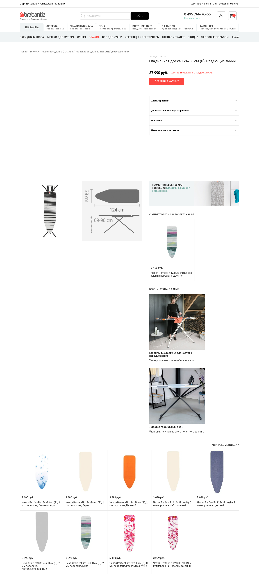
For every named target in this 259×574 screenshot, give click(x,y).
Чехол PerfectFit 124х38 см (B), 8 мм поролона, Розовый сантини (129, 564)
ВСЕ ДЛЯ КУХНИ (112, 37)
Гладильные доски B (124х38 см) (58, 51)
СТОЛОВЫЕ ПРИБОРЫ (215, 37)
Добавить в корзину (167, 81)
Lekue (235, 37)
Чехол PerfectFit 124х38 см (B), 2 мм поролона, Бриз (85, 564)
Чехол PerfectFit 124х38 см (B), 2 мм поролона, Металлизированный (41, 566)
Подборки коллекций (54, 4)
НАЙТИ (139, 16)
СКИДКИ (193, 37)
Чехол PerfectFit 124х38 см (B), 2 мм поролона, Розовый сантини (172, 564)
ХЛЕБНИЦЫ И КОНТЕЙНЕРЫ (142, 37)
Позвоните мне (192, 18)
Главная (24, 51)
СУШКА (81, 37)
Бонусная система (228, 4)
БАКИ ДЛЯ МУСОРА (32, 37)
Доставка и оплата (201, 4)
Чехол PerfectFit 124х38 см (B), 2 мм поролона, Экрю (85, 504)
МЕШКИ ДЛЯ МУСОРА (60, 37)
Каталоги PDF (36, 4)
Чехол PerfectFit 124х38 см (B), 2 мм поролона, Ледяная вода (41, 504)
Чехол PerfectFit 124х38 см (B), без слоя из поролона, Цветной (171, 274)
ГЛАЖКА (94, 37)
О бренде (24, 4)
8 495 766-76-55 (197, 14)
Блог (215, 4)
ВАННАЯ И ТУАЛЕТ (173, 37)
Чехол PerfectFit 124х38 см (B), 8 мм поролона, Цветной (216, 504)
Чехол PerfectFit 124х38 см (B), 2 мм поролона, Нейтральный (172, 504)
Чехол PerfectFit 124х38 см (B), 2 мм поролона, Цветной (129, 504)
